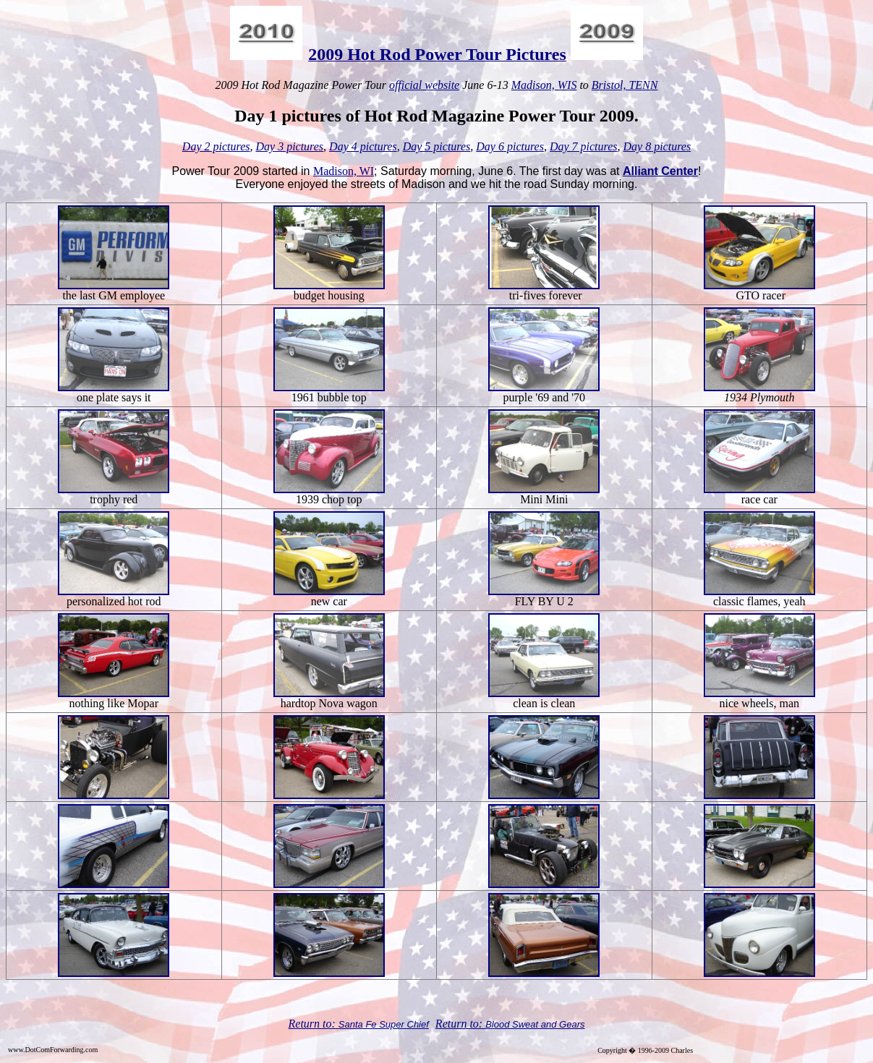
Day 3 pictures (289, 146)
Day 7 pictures (584, 146)
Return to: (313, 1023)
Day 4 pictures (363, 146)
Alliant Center (660, 171)
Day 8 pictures (657, 146)
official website (424, 85)
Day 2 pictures (216, 146)
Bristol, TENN (625, 85)
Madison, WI (343, 171)
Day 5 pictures (437, 146)
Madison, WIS (544, 85)
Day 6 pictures (510, 146)
